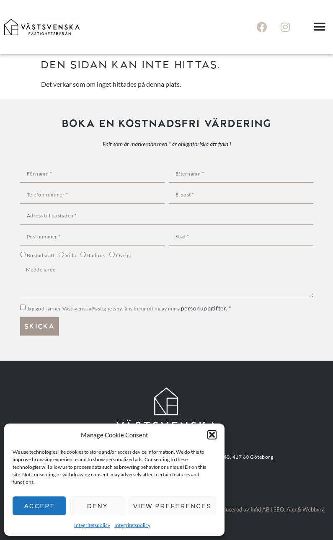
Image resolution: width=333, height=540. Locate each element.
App (291, 509)
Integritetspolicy (92, 525)
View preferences (172, 505)
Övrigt (124, 255)
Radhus (96, 255)
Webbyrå (313, 509)
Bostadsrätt (41, 255)
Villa (70, 255)
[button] (212, 435)
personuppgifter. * (206, 308)
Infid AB (259, 509)
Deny (97, 505)
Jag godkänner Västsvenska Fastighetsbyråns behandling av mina (129, 308)
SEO (279, 509)
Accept (39, 505)
